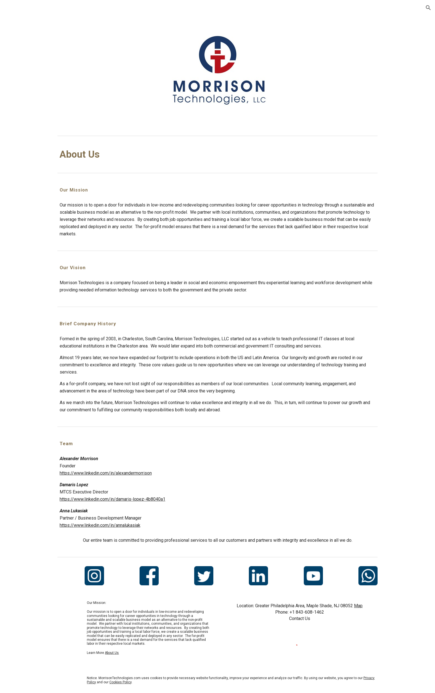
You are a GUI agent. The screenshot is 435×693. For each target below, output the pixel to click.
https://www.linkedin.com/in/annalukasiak (100, 525)
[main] (217, 154)
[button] (428, 7)
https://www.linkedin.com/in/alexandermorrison (106, 473)
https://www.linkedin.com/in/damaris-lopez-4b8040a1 (112, 499)
